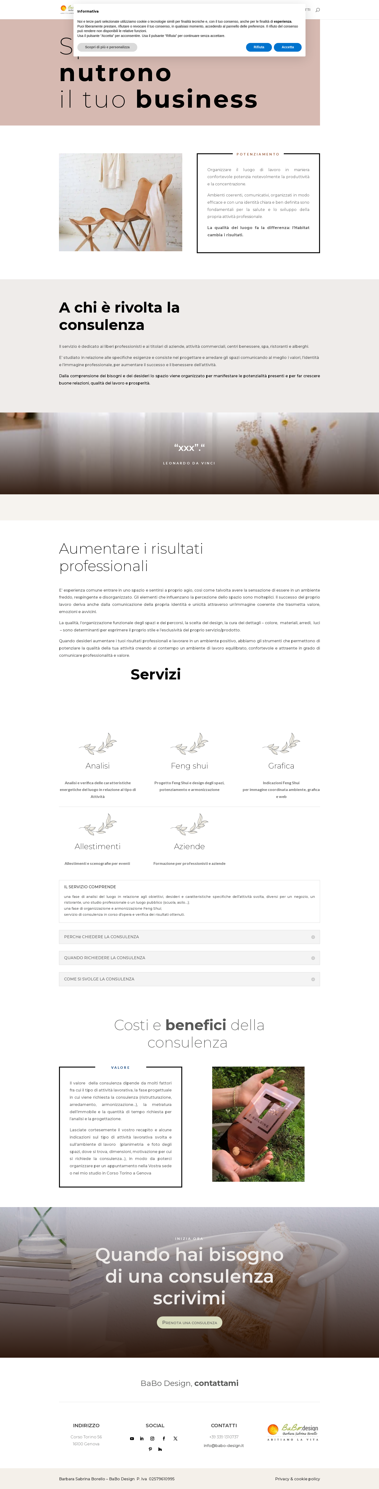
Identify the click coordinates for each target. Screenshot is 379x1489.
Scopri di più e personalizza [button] (107, 47)
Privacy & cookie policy (297, 1479)
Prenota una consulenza (189, 1322)
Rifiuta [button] (259, 47)
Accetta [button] (288, 47)
